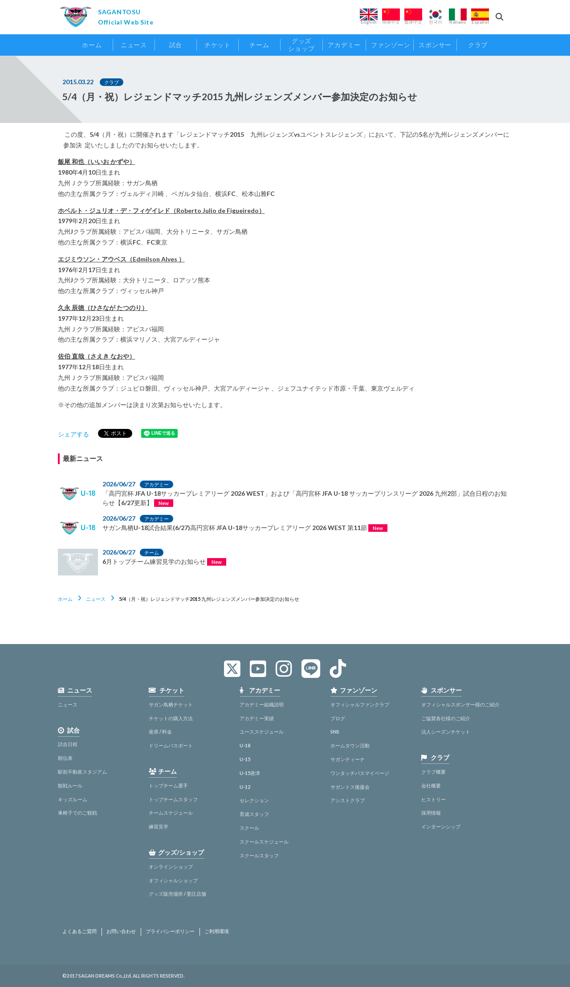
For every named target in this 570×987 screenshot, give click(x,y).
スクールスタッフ (259, 855)
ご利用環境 (216, 931)
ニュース (96, 599)
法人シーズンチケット (445, 731)
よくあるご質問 (79, 931)
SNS (334, 731)
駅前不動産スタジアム (82, 772)
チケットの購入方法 (171, 718)
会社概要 (431, 785)
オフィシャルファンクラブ (359, 704)
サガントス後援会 (350, 787)
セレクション (254, 800)
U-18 (245, 745)
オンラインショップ (171, 866)
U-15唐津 (250, 773)
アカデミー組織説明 (262, 704)
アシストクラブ (347, 800)
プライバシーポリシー (170, 931)
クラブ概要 (433, 772)
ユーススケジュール (262, 731)
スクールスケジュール (264, 841)
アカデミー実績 (257, 718)
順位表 (65, 758)
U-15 (245, 759)
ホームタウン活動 (350, 745)
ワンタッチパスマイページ (359, 773)
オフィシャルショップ (173, 880)
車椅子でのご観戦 (77, 813)
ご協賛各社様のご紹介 (445, 718)
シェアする (73, 434)
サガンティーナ (347, 759)
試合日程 (67, 744)
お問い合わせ (121, 931)
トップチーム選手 (168, 785)
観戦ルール (70, 785)
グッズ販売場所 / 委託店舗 (177, 894)
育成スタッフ (254, 814)
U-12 (245, 787)
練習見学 (158, 826)
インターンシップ (440, 826)
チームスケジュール (171, 813)
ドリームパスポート (171, 745)
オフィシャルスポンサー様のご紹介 (460, 704)
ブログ (337, 718)
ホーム (65, 599)
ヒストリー (433, 799)
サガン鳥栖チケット (171, 704)
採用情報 (431, 813)
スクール (249, 828)
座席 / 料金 (160, 731)
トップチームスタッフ (173, 799)
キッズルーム (72, 799)
